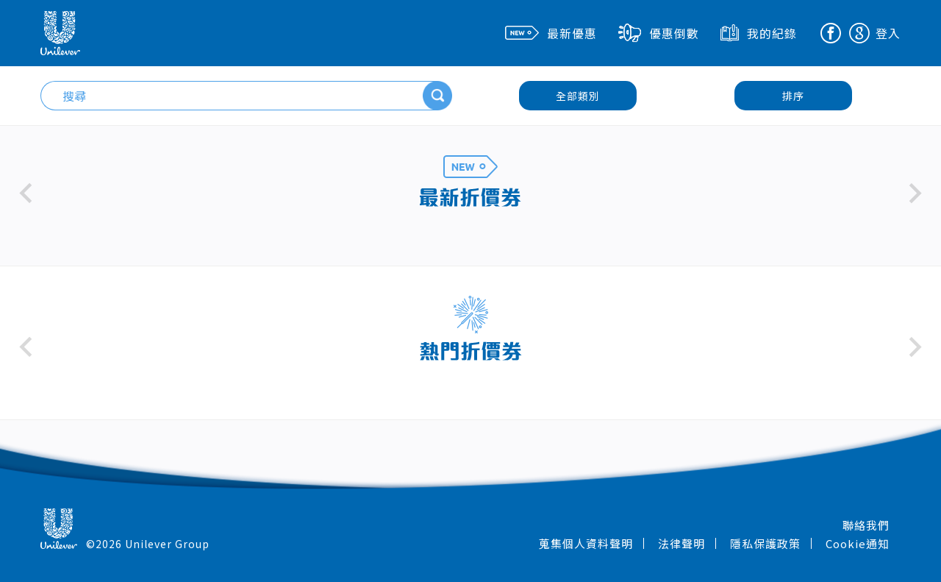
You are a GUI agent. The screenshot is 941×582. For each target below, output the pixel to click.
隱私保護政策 (765, 543)
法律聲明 (681, 543)
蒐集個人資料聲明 (586, 543)
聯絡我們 (866, 525)
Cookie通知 (858, 543)
